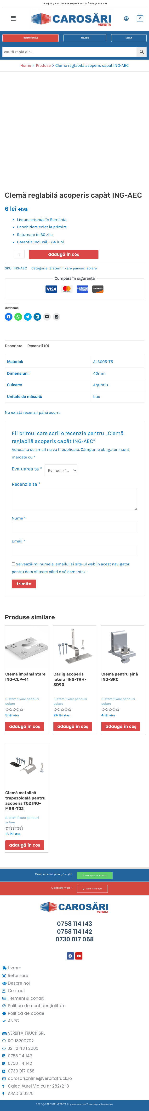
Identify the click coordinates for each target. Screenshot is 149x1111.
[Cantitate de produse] (19, 254)
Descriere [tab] (13, 345)
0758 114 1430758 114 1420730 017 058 (75, 932)
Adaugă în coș (63, 254)
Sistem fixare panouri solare (73, 268)
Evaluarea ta (27, 469)
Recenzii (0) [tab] (38, 345)
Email (18, 541)
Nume (19, 518)
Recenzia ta (26, 484)
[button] (13, 18)
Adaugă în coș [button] (25, 727)
